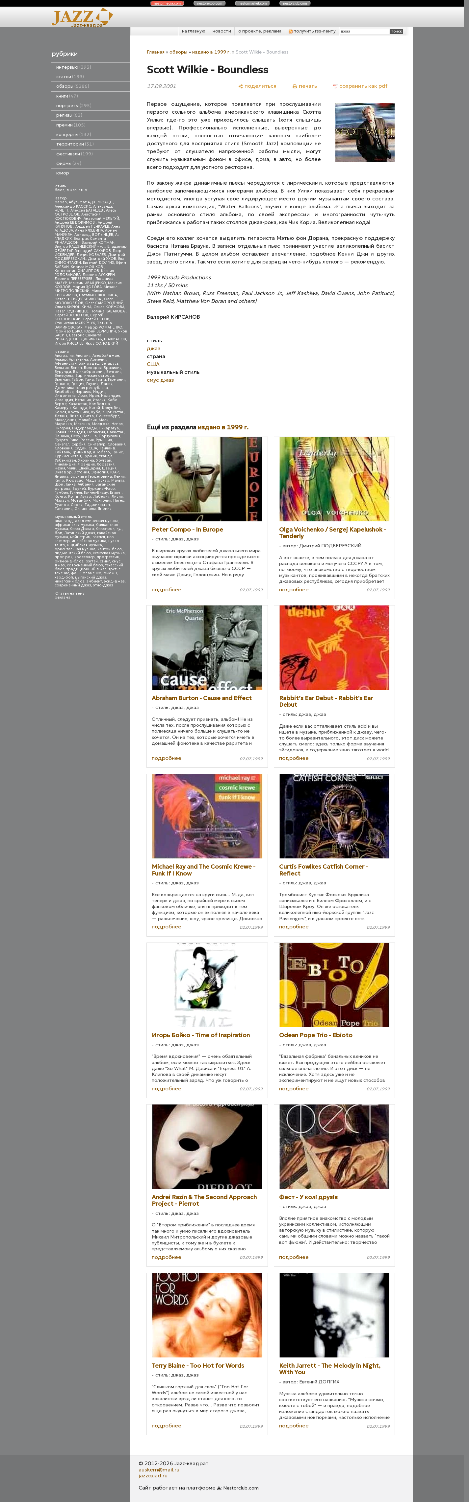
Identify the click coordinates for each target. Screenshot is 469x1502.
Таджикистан (97, 505)
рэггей (92, 561)
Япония (105, 509)
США (93, 448)
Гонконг (62, 384)
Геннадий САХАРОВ (93, 251)
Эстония (81, 472)
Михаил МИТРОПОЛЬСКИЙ (86, 289)
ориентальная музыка (75, 549)
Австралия (64, 355)
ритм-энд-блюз (69, 561)
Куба (95, 412)
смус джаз (160, 379)
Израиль (83, 392)
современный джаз (73, 585)
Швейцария (89, 468)
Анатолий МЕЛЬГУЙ (101, 218)
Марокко (63, 424)
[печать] (304, 86)
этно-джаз (103, 585)
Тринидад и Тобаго (91, 452)
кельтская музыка (109, 553)
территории (75, 144)
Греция (77, 384)
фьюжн (110, 573)
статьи (70, 77)
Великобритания (88, 372)
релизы (69, 115)
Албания (85, 484)
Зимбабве (64, 392)
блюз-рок (105, 529)
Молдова (101, 424)
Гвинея (76, 492)
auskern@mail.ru (159, 1469)
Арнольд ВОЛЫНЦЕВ (93, 235)
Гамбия (61, 492)
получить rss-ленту (312, 31)
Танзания (63, 509)
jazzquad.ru (153, 1475)
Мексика (82, 424)
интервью (73, 67)
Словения (63, 448)
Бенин (76, 368)
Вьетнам (62, 379)
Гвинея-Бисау (96, 492)
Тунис (117, 452)
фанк (76, 573)
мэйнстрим (80, 537)
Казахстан (77, 404)
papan (61, 202)
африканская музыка (74, 525)
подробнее (166, 589)
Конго (60, 496)
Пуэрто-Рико (67, 440)
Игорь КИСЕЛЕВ (69, 343)
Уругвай (103, 460)
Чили (71, 468)
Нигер (118, 500)
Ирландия (110, 396)
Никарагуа (109, 428)
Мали (104, 420)
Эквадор (63, 472)
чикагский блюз (70, 581)
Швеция (109, 468)
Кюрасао (75, 480)
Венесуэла (64, 376)
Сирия (77, 505)
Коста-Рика (78, 412)
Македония (65, 420)
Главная (156, 52)
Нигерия (62, 428)
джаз (71, 190)
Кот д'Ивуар (79, 496)
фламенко (92, 573)
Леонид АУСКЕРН (99, 275)
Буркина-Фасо (101, 489)
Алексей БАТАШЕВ (87, 210)
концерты (73, 134)
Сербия (78, 444)
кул (119, 529)
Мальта (117, 480)
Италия (99, 400)
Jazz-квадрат (88, 25)
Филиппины (85, 509)
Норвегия (96, 432)
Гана (89, 379)
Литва (88, 416)
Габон (77, 379)
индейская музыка (89, 541)
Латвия (61, 416)
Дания (106, 384)
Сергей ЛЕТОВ (96, 319)
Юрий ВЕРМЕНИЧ (100, 331)
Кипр (59, 480)
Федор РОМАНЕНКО (103, 327)
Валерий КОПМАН (98, 242)
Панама (62, 436)
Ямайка (61, 476)
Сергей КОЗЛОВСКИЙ (79, 317)
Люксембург (107, 416)
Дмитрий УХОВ (102, 259)
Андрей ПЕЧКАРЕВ (92, 226)
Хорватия (106, 464)
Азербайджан (105, 355)
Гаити (101, 379)
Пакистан (115, 432)
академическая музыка (96, 521)
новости (222, 31)
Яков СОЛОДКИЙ (102, 343)
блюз (60, 190)
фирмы (68, 163)
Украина (86, 460)
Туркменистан (68, 456)
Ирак (82, 396)
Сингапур (97, 444)
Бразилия (112, 368)
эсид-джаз (114, 581)
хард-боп (64, 577)
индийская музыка (84, 545)
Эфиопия (99, 472)
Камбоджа (99, 404)
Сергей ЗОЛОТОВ (71, 315)
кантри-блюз (109, 549)
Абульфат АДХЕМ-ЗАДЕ (91, 202)
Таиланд (107, 448)
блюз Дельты (82, 529)
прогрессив (108, 557)
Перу (75, 436)
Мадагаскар (97, 480)
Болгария (93, 368)
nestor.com (167, 3)
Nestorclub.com (241, 1488)
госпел (98, 537)
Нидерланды (84, 428)
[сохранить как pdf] (360, 86)
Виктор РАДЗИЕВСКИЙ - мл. (80, 246)
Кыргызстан (113, 412)
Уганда (106, 456)
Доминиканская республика (81, 388)
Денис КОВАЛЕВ (91, 255)
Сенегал (62, 444)
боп (58, 533)
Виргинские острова (94, 376)
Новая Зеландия (70, 432)
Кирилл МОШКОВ (87, 267)
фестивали (74, 154)
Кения (119, 476)
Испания (83, 400)
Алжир (61, 359)
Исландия (64, 400)
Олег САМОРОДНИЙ (104, 303)
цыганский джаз (90, 577)
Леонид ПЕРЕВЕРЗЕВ (74, 279)
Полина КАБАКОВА (108, 311)
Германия (116, 379)
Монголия (101, 500)
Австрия (83, 355)
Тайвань (62, 452)
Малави (62, 500)
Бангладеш (89, 363)
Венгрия (113, 372)
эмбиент (94, 581)
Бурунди (63, 372)
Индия (99, 392)
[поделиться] (257, 86)
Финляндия (65, 464)
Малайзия (87, 420)
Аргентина (78, 359)
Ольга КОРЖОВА (108, 307)
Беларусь (109, 363)
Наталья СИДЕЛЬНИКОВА (78, 299)
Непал (117, 424)
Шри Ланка (65, 484)
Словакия (116, 444)
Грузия (92, 384)
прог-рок (63, 557)
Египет (116, 492)
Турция (90, 456)
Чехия (60, 468)
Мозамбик (81, 500)
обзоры (72, 86)
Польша (89, 436)
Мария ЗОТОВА (87, 287)
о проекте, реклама (259, 31)
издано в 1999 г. (211, 52)
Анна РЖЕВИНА (89, 230)
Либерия (101, 496)
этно (83, 190)
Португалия (109, 436)
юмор (62, 173)
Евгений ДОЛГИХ (98, 263)
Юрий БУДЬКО (68, 331)
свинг (105, 561)
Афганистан (66, 363)
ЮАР (114, 472)
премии (71, 125)
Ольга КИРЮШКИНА (73, 307)
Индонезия (65, 396)
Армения (98, 359)
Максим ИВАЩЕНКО (87, 283)
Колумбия (111, 408)
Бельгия (62, 368)
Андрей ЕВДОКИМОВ (75, 222)
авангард (64, 521)
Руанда (62, 505)
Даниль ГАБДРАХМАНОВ (103, 339)
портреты (73, 105)
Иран (94, 396)
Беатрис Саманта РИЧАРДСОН (80, 241)
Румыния (104, 440)
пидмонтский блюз (73, 553)
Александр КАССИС (73, 206)
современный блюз (85, 565)
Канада (80, 408)
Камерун (63, 408)
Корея (60, 412)
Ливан (75, 416)
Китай (94, 408)
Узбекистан (65, 460)
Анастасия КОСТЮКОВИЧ (77, 216)
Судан (80, 448)
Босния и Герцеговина (91, 476)
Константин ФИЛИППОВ (77, 271)
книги (67, 96)
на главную (193, 31)
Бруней (79, 489)
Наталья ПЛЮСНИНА (98, 295)
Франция (86, 464)
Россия (87, 440)
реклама (62, 597)
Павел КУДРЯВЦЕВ (72, 311)
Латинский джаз (79, 533)
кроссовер (84, 557)
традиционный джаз (86, 569)
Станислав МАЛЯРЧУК (75, 323)
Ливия (117, 496)
